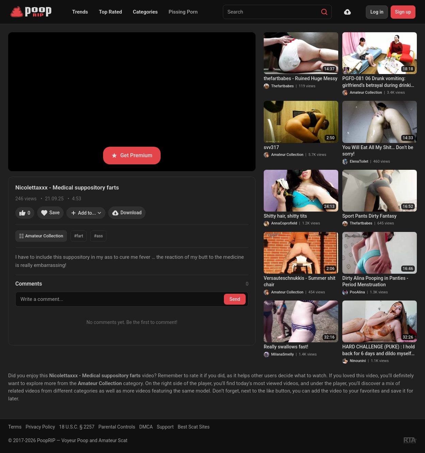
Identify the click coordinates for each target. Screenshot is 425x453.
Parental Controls (116, 427)
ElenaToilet (359, 161)
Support (165, 427)
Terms (14, 427)
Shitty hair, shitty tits (285, 216)
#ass (98, 236)
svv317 (271, 147)
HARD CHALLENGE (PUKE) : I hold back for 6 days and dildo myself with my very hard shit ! (378, 350)
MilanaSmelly (282, 354)
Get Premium (131, 155)
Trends (80, 12)
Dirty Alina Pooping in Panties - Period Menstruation (375, 281)
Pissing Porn (183, 12)
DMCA (146, 427)
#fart (78, 236)
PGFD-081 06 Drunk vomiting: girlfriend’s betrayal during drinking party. (379, 82)
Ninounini (358, 361)
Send (234, 299)
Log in (376, 12)
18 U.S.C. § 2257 (77, 427)
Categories (145, 12)
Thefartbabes (282, 86)
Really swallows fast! (286, 346)
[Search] (324, 12)
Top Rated (110, 12)
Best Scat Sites (194, 427)
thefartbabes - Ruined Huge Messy (301, 78)
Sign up (403, 12)
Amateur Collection (41, 235)
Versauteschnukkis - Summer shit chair (300, 281)
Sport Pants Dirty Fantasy (369, 216)
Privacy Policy (40, 427)
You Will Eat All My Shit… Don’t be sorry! (377, 151)
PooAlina (357, 292)
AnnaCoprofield (284, 223)
